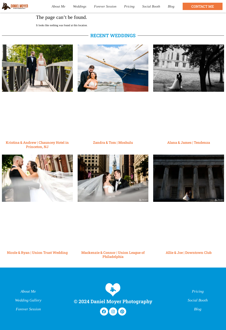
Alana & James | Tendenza (188, 142)
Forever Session (105, 6)
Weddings (79, 6)
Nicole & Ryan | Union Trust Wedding (37, 252)
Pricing (129, 6)
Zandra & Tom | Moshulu (113, 142)
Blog (171, 6)
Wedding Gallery (28, 300)
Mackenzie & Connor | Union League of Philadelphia (113, 254)
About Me (58, 6)
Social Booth (151, 6)
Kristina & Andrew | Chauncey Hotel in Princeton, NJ (37, 144)
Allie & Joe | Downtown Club (189, 252)
